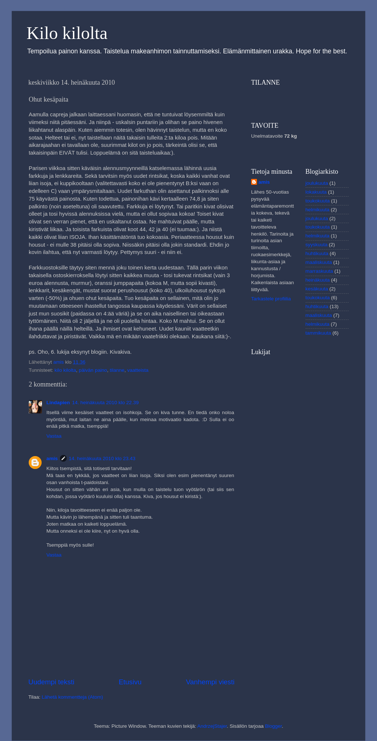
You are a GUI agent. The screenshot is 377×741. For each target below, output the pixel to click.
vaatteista (138, 370)
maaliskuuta (319, 262)
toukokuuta (318, 201)
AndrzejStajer (212, 726)
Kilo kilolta (67, 33)
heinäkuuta (318, 280)
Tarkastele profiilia (271, 298)
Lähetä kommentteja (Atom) (72, 697)
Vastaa (53, 436)
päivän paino (93, 370)
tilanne (117, 370)
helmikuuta (318, 209)
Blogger (273, 726)
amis (52, 458)
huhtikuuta (317, 253)
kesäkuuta (317, 289)
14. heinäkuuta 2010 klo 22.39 (105, 402)
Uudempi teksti (51, 682)
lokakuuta (316, 192)
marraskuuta (319, 271)
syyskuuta (317, 244)
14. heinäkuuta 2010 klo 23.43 (102, 458)
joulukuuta (317, 183)
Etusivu (130, 682)
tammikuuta (318, 333)
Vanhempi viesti (210, 682)
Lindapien (58, 402)
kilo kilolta (65, 370)
